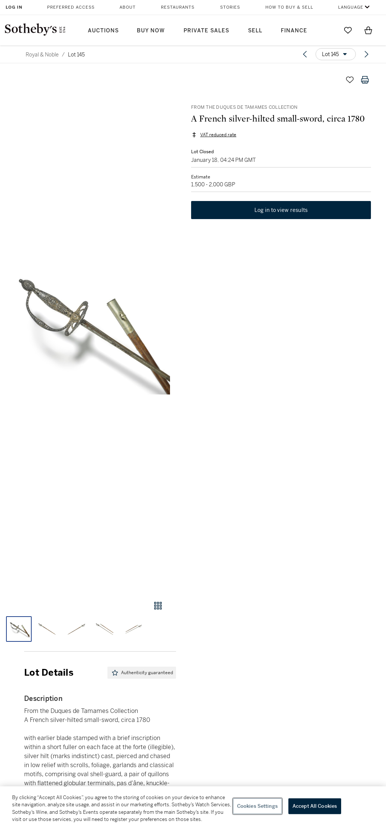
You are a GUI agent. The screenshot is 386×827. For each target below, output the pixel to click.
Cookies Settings (257, 806)
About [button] (127, 7)
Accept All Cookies (315, 806)
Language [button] (350, 7)
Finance (294, 30)
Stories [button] (230, 7)
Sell (255, 30)
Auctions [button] (103, 30)
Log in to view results (281, 210)
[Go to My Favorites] (348, 30)
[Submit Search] (327, 30)
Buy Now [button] (151, 30)
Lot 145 (76, 54)
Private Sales (206, 30)
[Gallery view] (158, 605)
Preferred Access (71, 7)
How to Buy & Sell (289, 7)
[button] (88, 329)
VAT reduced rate (218, 135)
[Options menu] (336, 54)
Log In (14, 7)
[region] (193, 806)
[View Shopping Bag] (368, 30)
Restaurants (178, 7)
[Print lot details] (365, 80)
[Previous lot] (304, 54)
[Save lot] (350, 80)
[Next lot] (366, 54)
